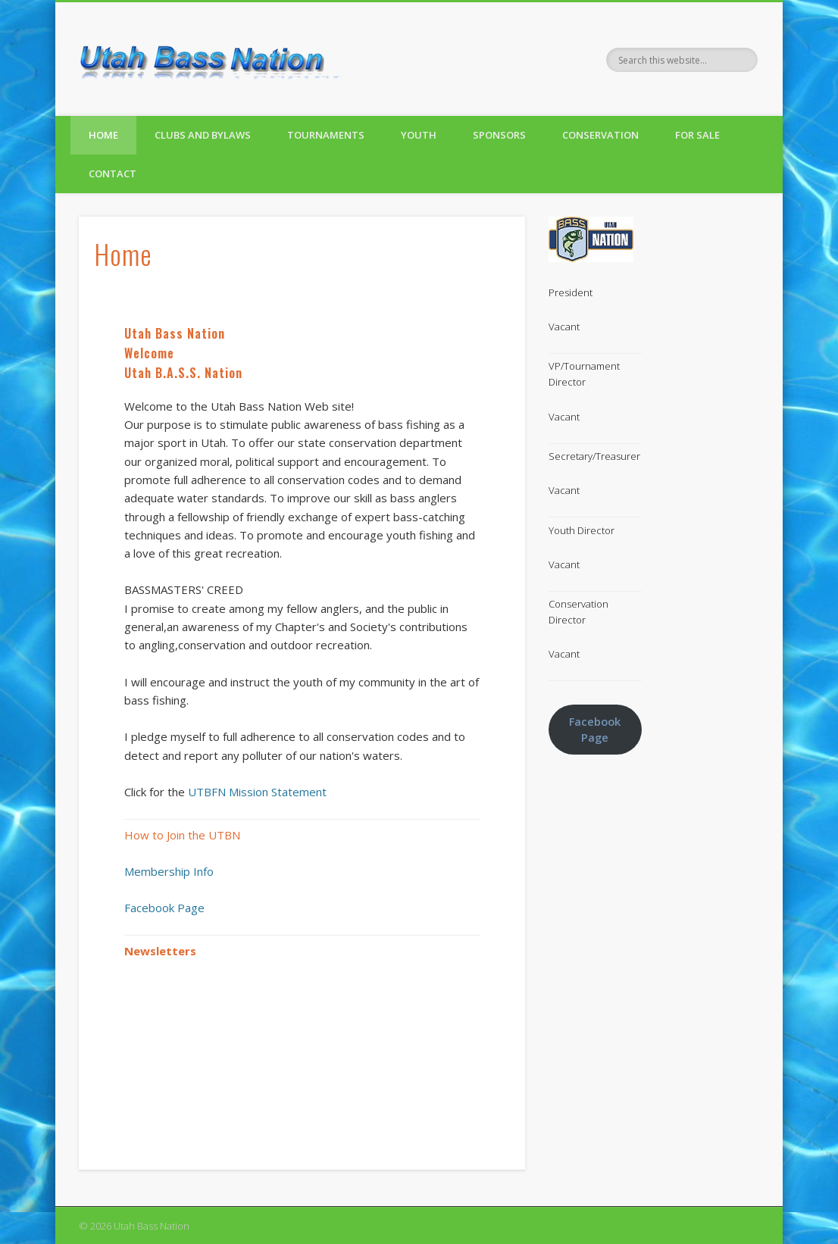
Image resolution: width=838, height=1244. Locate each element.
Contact (112, 173)
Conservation (600, 135)
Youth (418, 135)
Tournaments (325, 135)
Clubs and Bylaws (203, 135)
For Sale (697, 135)
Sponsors (499, 135)
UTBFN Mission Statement (257, 791)
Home (103, 135)
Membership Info (169, 871)
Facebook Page (164, 907)
